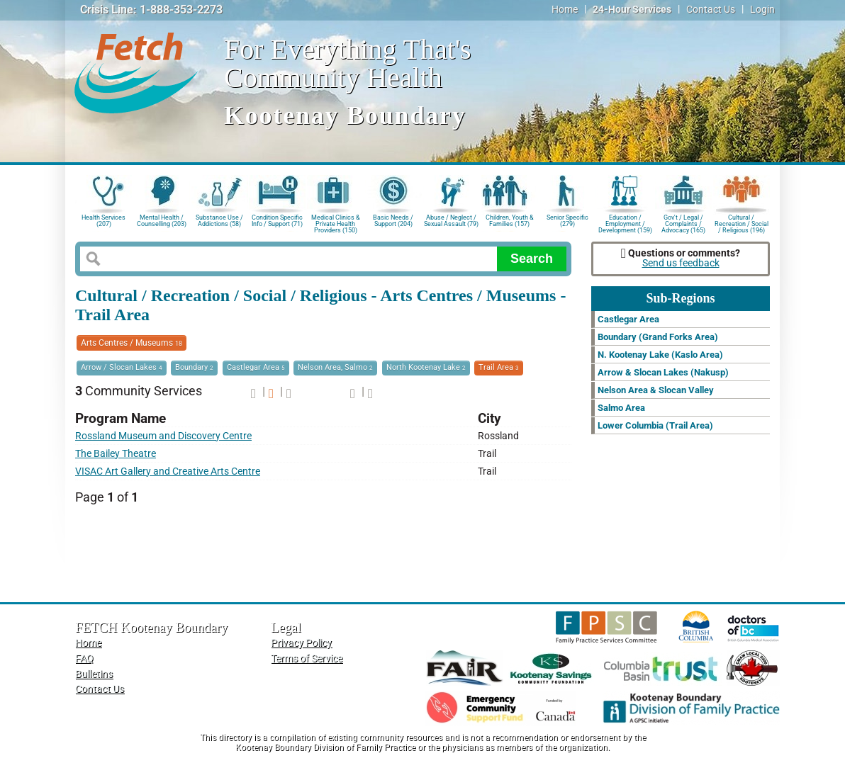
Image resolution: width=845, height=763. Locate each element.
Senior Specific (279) (567, 220)
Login (762, 10)
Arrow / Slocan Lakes (121, 367)
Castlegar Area (256, 367)
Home (565, 10)
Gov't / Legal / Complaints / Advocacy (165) (683, 223)
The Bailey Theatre (115, 454)
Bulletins (94, 674)
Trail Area (499, 367)
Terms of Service (306, 658)
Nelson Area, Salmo (335, 367)
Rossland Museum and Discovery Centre (163, 436)
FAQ (84, 658)
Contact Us (710, 10)
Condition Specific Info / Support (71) (277, 220)
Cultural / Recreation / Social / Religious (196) (741, 223)
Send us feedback (681, 263)
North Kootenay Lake (426, 367)
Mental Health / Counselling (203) (161, 220)
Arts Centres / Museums (131, 343)
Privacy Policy (301, 643)
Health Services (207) (103, 220)
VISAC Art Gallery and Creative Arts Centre (167, 471)
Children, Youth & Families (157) (510, 220)
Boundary (194, 367)
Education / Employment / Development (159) (625, 223)
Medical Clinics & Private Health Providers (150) (335, 223)
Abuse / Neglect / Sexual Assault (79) (451, 220)
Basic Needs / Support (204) (393, 220)
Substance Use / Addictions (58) (219, 220)
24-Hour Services (632, 10)
